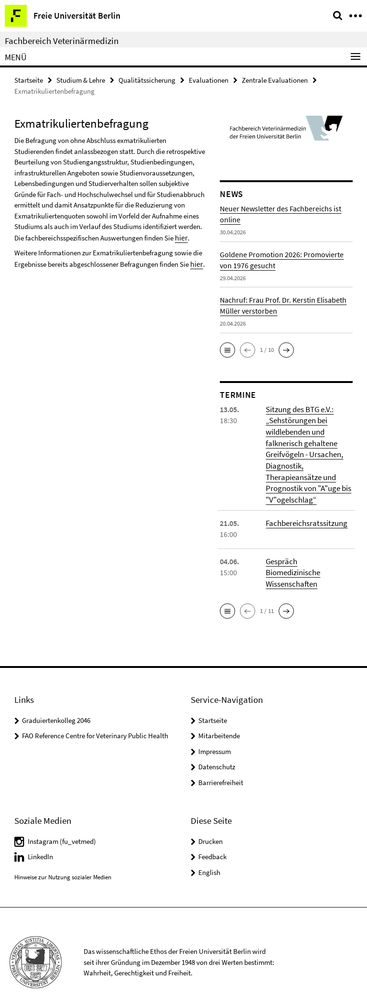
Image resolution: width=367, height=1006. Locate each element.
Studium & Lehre (80, 79)
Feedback (212, 845)
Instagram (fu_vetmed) (62, 829)
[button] (227, 349)
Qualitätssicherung (147, 79)
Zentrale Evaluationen (275, 79)
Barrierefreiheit (220, 771)
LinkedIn (40, 845)
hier (180, 236)
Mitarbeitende (219, 724)
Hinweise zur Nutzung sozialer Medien (62, 866)
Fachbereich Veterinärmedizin (62, 40)
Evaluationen (208, 79)
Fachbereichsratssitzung (305, 520)
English (209, 860)
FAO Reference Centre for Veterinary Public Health (95, 724)
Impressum (214, 740)
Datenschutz (216, 755)
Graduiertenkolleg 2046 (56, 709)
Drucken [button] (210, 829)
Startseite (28, 79)
